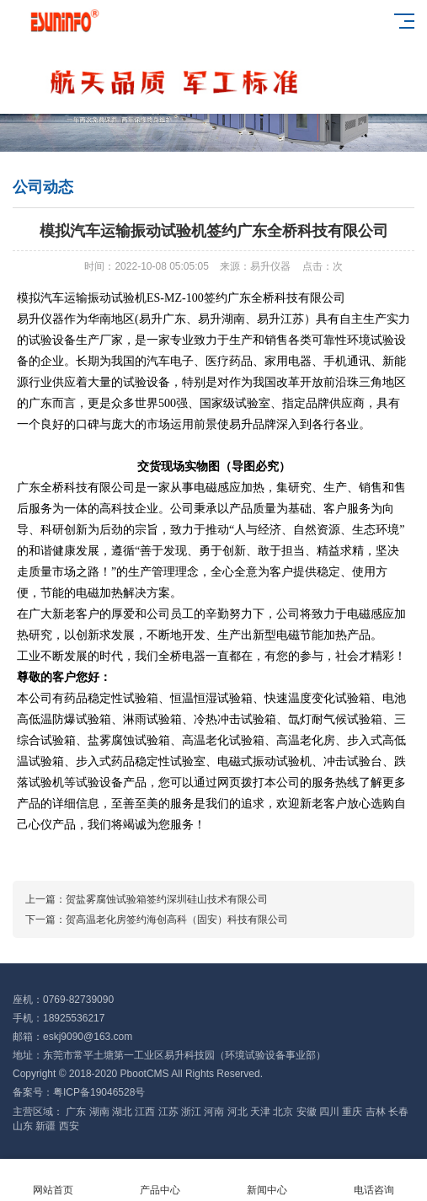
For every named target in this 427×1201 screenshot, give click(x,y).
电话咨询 (373, 1180)
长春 (398, 1112)
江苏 (169, 1112)
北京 (284, 1112)
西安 (69, 1126)
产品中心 (160, 1180)
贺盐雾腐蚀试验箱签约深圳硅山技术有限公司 (167, 899)
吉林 (377, 1112)
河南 (215, 1112)
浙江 (192, 1112)
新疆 (46, 1126)
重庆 (353, 1112)
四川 (330, 1112)
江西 (146, 1112)
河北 (238, 1112)
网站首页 (53, 1180)
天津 (261, 1112)
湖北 (123, 1112)
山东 (24, 1126)
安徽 (307, 1112)
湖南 (100, 1112)
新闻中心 (267, 1180)
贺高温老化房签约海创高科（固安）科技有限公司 (177, 919)
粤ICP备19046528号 (99, 1092)
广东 (77, 1112)
